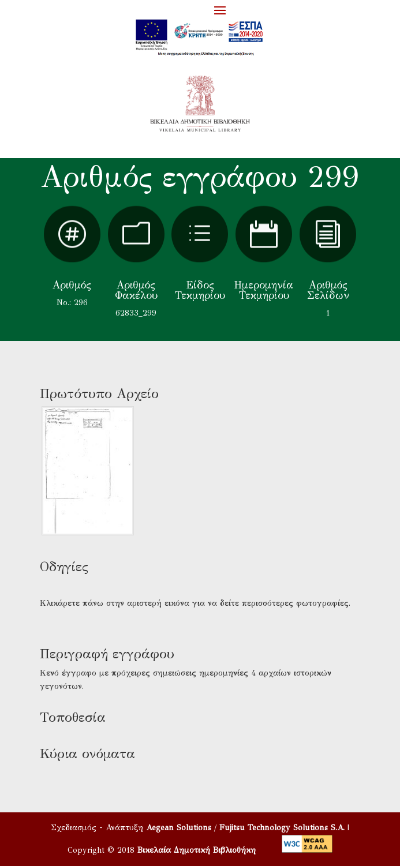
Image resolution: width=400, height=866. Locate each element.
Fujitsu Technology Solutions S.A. (282, 828)
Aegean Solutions (178, 828)
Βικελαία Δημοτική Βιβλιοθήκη (196, 850)
